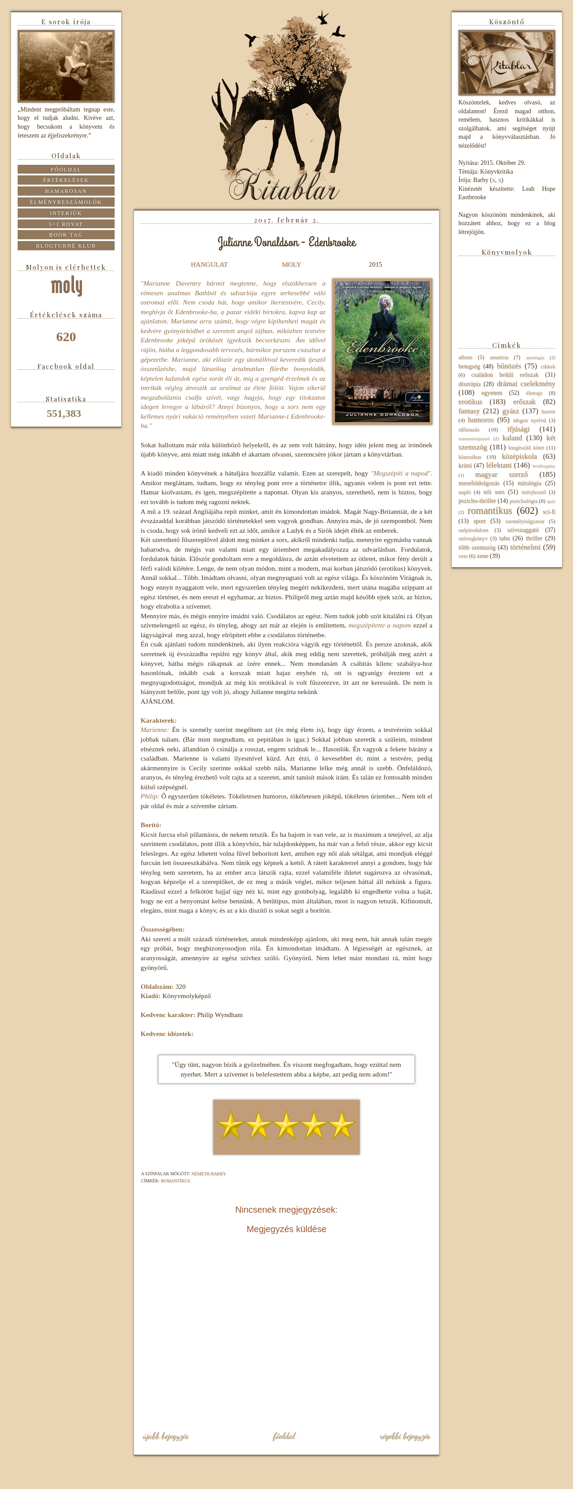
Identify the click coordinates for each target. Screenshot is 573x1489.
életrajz (534, 393)
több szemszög (476, 547)
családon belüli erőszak (505, 374)
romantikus (175, 1180)
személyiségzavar (524, 521)
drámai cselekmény (526, 383)
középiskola (519, 456)
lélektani (499, 465)
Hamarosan (66, 191)
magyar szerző (501, 474)
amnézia (499, 357)
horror (548, 411)
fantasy (469, 411)
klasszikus (469, 457)
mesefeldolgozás (478, 483)
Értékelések (66, 180)
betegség (469, 366)
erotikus (470, 401)
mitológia (529, 483)
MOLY (291, 264)
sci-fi (549, 512)
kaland (512, 438)
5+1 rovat (66, 224)
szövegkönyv (472, 538)
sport (479, 521)
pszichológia (524, 501)
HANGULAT (209, 264)
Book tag (66, 235)
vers (463, 556)
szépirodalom (473, 530)
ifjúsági (518, 429)
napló (464, 492)
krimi (465, 465)
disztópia (469, 384)
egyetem (491, 393)
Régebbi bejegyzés (405, 1435)
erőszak (524, 401)
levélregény (543, 465)
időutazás (469, 430)
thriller (533, 538)
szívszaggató (523, 530)
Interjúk (66, 213)
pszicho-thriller (477, 501)
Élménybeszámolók (66, 202)
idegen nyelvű (529, 420)
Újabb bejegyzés (166, 1435)
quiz (551, 501)
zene (482, 556)
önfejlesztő (533, 492)
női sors (494, 492)
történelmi (525, 547)
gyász (510, 411)
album (465, 357)
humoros (481, 420)
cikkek (547, 367)
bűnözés (509, 366)
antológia (535, 357)
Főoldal (283, 1435)
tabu (504, 538)
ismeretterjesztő (474, 438)
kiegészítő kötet (526, 448)
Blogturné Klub (66, 246)
